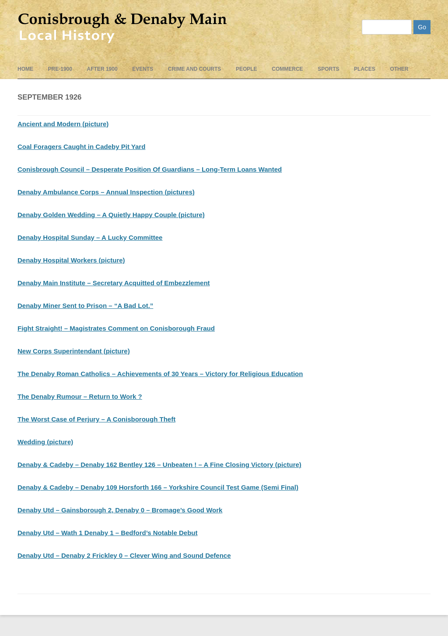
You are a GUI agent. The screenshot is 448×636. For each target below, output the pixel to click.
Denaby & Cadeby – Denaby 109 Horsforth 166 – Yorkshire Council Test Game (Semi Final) (158, 487)
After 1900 (102, 69)
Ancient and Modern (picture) (63, 124)
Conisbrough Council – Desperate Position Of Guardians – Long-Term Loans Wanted (150, 169)
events (142, 69)
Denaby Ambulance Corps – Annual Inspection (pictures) (106, 192)
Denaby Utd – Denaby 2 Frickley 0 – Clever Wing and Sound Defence (124, 555)
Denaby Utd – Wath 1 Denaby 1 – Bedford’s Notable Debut (107, 532)
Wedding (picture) (45, 442)
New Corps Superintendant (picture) (74, 351)
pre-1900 (60, 69)
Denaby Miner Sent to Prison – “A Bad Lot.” (85, 305)
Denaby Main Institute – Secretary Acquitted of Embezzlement (114, 283)
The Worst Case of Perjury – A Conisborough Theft (96, 419)
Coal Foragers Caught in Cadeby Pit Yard (81, 146)
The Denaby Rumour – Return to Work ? (80, 396)
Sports (328, 69)
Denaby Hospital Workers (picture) (71, 260)
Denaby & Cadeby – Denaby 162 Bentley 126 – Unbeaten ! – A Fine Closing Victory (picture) (159, 464)
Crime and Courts (194, 69)
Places (364, 69)
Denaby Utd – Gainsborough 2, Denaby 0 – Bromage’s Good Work (120, 510)
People (246, 69)
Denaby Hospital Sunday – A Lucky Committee (90, 237)
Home (25, 69)
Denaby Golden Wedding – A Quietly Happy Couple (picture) (111, 214)
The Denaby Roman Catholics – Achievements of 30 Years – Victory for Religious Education (160, 373)
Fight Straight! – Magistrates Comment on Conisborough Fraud (116, 328)
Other (399, 69)
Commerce (287, 69)
